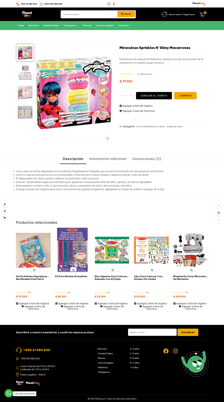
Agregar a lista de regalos (136, 105)
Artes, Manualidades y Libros (150, 126)
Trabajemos (104, 372)
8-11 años (135, 363)
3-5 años (134, 354)
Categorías (71, 26)
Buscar (125, 14)
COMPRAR (186, 95)
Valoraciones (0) (147, 159)
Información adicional (107, 159)
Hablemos (103, 368)
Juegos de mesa (174, 126)
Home (21, 25)
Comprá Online (51, 25)
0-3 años (134, 349)
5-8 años (134, 358)
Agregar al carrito (155, 95)
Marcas (87, 25)
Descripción (73, 159)
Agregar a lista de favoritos (137, 111)
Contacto (125, 26)
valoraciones (145, 74)
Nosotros (34, 25)
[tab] (73, 159)
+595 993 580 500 (53, 4)
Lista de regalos (105, 25)
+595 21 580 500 (28, 4)
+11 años (134, 368)
